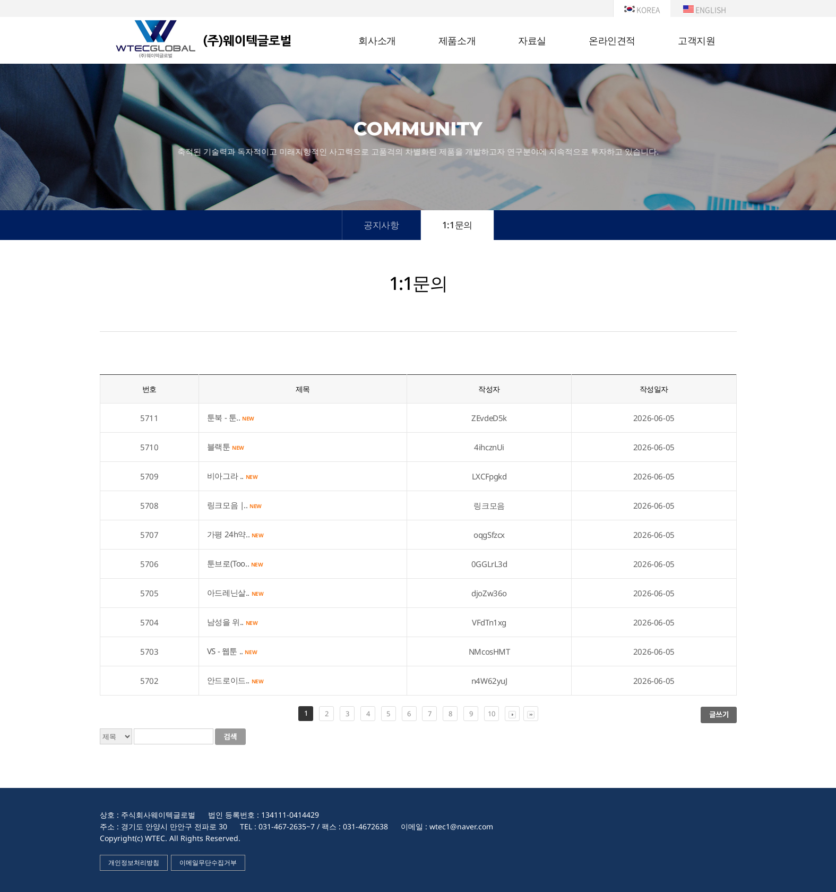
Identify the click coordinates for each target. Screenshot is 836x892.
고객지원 (696, 41)
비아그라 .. (232, 475)
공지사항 (381, 225)
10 (491, 713)
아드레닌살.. (235, 592)
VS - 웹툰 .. (232, 651)
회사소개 (376, 41)
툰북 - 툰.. (230, 417)
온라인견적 (612, 41)
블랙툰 (225, 446)
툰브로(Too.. (235, 563)
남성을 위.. (232, 621)
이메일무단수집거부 (208, 862)
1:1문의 (457, 225)
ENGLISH (704, 9)
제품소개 (457, 41)
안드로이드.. (235, 680)
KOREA (642, 9)
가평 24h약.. (235, 534)
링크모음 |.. (234, 505)
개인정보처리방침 (133, 862)
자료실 (532, 41)
